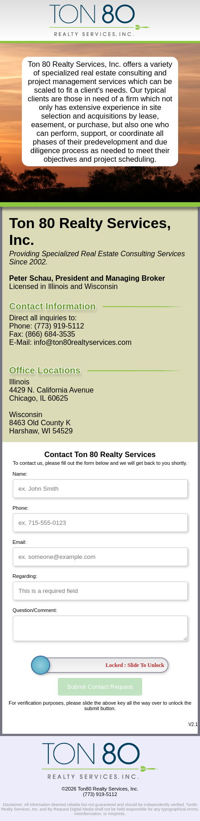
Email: (20, 542)
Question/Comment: (35, 610)
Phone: (21, 508)
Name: (20, 474)
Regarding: (25, 576)
